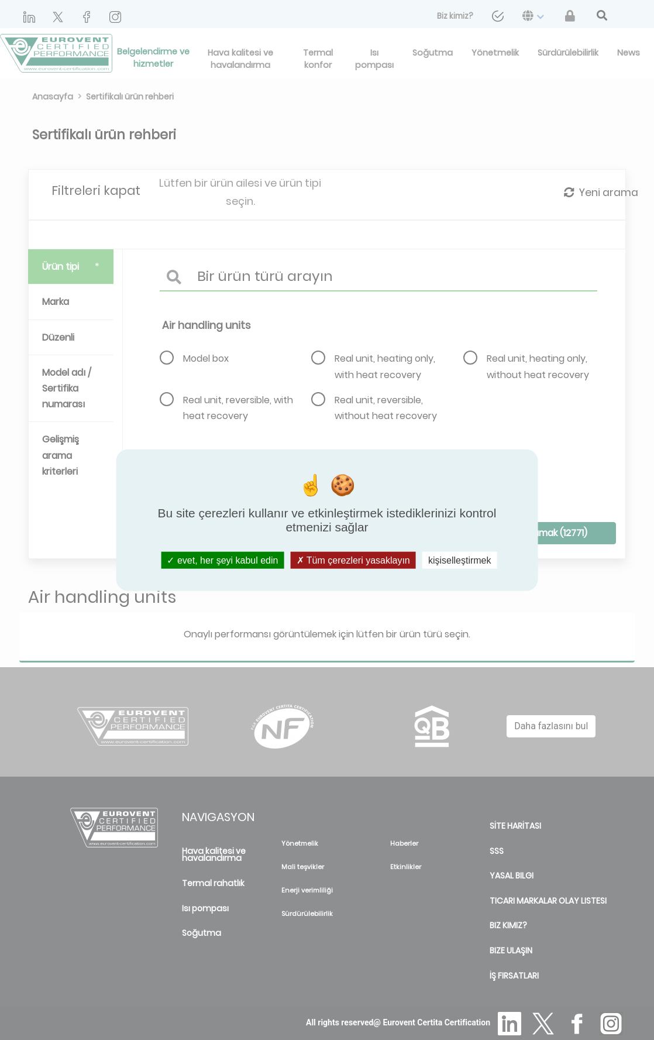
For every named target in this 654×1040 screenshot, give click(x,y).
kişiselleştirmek (459, 560)
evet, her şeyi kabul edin (222, 560)
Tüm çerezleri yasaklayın (353, 560)
